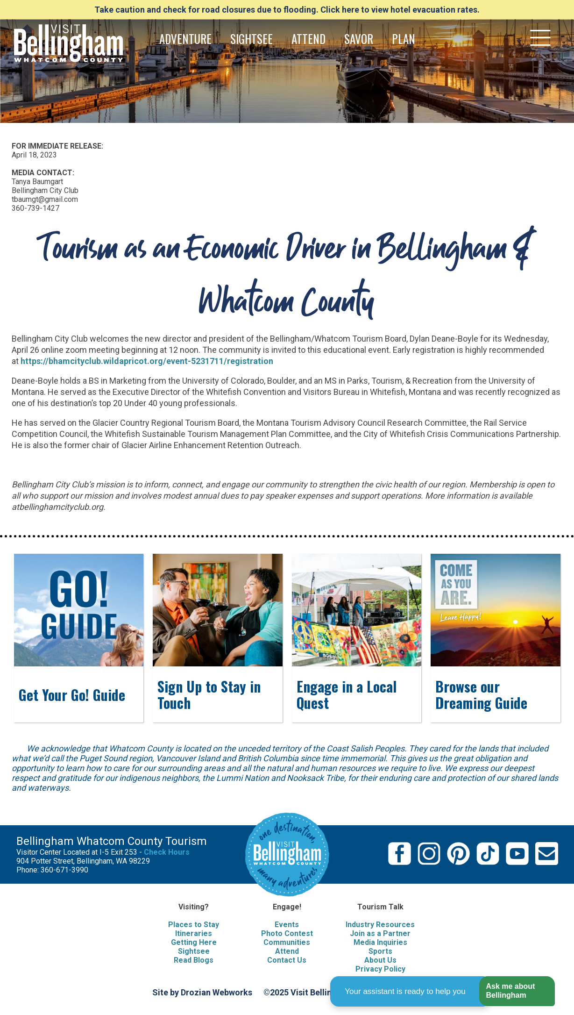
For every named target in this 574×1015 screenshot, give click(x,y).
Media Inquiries (380, 942)
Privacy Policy (380, 969)
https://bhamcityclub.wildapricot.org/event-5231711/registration (147, 361)
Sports (380, 951)
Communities (286, 942)
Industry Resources (380, 924)
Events (287, 924)
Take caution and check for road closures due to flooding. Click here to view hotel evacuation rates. (287, 9)
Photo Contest (287, 933)
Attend (287, 951)
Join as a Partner (380, 933)
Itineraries (193, 933)
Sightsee (194, 951)
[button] (516, 991)
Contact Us (286, 960)
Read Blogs (193, 960)
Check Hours (167, 852)
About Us (380, 960)
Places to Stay (193, 924)
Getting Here (194, 942)
